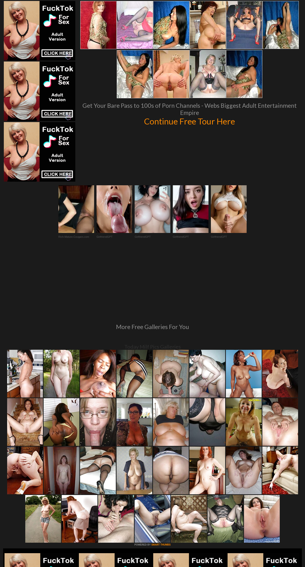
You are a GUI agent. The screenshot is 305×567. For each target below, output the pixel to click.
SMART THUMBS (161, 479)
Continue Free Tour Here (189, 121)
